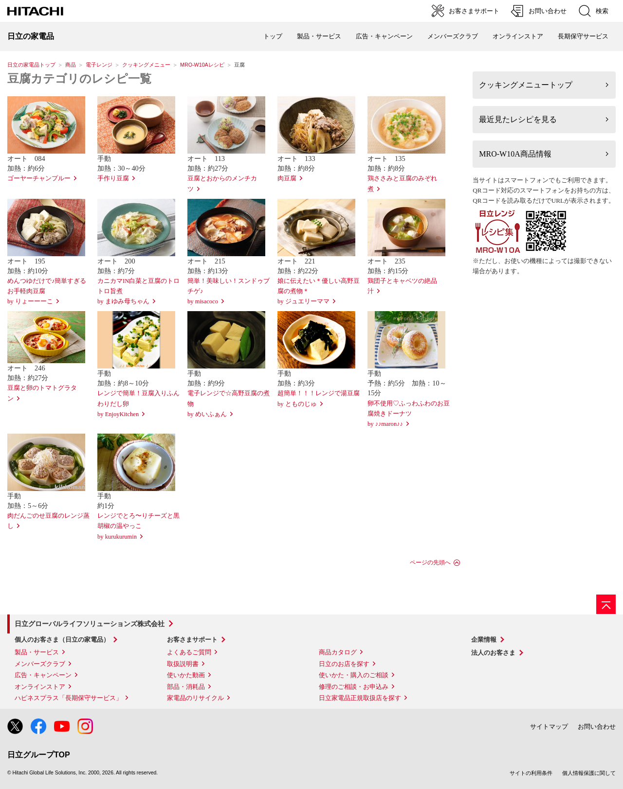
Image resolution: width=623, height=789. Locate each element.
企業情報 (483, 639)
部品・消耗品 (186, 686)
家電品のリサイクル (195, 697)
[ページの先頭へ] (606, 604)
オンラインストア (518, 36)
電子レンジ (99, 65)
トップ (272, 36)
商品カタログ (338, 652)
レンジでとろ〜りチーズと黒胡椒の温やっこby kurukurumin (138, 526)
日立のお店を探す (344, 663)
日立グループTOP (38, 755)
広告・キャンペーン (43, 675)
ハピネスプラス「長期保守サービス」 (68, 697)
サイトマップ (549, 726)
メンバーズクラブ (452, 36)
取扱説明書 (183, 663)
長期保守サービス (583, 36)
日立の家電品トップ (31, 65)
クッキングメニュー (146, 65)
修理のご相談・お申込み (353, 686)
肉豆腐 (286, 178)
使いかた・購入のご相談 (353, 675)
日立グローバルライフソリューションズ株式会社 (90, 624)
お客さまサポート (192, 639)
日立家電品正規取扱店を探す (360, 697)
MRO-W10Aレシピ (202, 65)
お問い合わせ (597, 726)
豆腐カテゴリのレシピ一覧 (79, 78)
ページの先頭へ (430, 562)
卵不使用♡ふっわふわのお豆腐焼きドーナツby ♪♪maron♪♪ (408, 413)
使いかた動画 (186, 675)
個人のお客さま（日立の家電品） (62, 639)
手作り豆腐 (113, 178)
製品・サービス (37, 652)
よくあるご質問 (189, 652)
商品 (70, 65)
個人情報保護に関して (589, 773)
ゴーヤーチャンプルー (39, 178)
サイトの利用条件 (531, 773)
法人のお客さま (493, 652)
